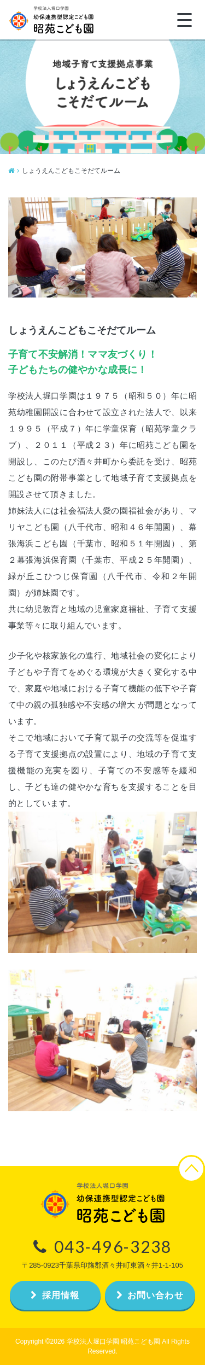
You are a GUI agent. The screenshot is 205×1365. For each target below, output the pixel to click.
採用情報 (55, 1295)
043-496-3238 (102, 1246)
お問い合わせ (150, 1295)
